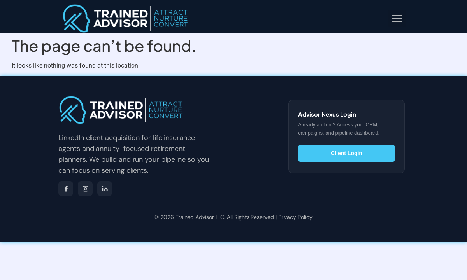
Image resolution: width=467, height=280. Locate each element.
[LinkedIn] (104, 188)
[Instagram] (85, 188)
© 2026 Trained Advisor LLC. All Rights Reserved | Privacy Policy (233, 217)
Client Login (346, 153)
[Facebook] (65, 188)
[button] (397, 18)
